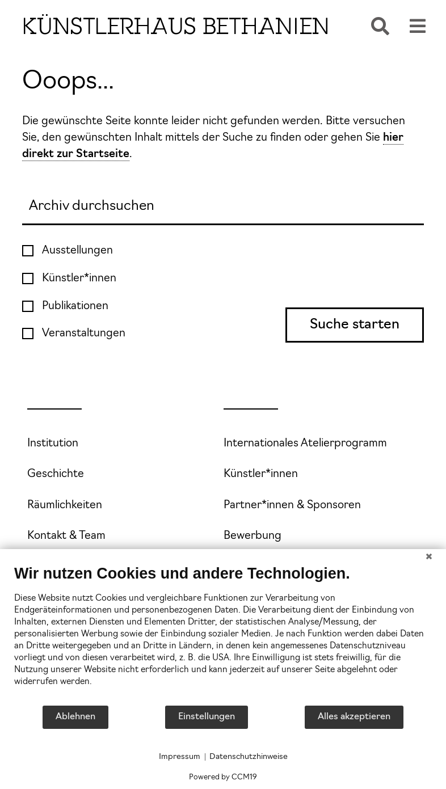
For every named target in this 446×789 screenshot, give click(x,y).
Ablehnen (75, 717)
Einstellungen (206, 717)
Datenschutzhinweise (248, 757)
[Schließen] (428, 557)
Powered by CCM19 (223, 777)
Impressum (179, 757)
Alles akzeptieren (354, 717)
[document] (223, 634)
